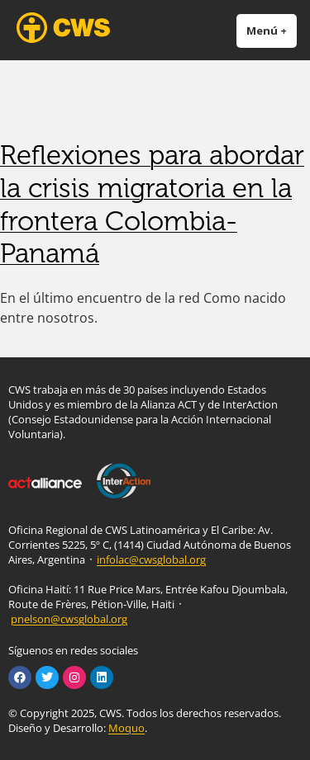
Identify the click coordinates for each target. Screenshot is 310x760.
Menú (271, 30)
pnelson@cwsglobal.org (69, 618)
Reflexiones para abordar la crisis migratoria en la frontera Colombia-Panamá (152, 204)
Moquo (126, 727)
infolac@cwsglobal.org (151, 559)
